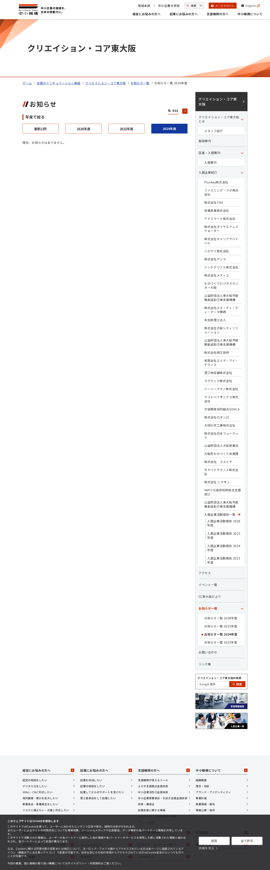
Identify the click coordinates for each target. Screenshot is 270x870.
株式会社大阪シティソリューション (221, 275)
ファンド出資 (146, 767)
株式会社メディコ (216, 220)
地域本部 (144, 5)
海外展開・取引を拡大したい (40, 743)
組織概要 (201, 725)
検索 (237, 629)
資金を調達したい (33, 767)
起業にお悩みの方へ (184, 13)
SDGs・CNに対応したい (37, 737)
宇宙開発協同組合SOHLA (221, 354)
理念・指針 (202, 731)
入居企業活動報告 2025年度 (223, 480)
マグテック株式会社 (218, 326)
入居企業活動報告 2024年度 (223, 493)
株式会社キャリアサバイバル (221, 186)
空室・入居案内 (209, 98)
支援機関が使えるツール (153, 725)
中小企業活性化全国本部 (153, 737)
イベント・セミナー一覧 (164, 790)
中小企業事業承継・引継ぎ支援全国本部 (163, 743)
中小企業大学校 (169, 5)
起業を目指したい (91, 725)
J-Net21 (164, 802)
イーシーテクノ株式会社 (221, 334)
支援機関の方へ (217, 13)
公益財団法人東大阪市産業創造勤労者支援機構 (221, 243)
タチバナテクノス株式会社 (221, 417)
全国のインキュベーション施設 (58, 28)
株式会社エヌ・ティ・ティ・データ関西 (221, 255)
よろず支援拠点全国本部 (153, 731)
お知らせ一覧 (140, 28)
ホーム (27, 28)
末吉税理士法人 (215, 265)
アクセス (205, 518)
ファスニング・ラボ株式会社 (221, 137)
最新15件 (40, 74)
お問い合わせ (208, 597)
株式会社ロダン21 (217, 362)
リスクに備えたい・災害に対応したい (45, 755)
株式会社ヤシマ (215, 204)
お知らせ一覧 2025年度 (220, 571)
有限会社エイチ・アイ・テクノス (221, 308)
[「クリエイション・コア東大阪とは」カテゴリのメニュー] (242, 64)
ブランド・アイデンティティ (213, 737)
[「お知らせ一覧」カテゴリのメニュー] (242, 553)
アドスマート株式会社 (219, 164)
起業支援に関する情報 (151, 755)
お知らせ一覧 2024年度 (220, 579)
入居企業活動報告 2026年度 (223, 468)
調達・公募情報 (48, 778)
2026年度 (83, 74)
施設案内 (205, 86)
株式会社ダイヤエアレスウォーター (221, 174)
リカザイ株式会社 (216, 196)
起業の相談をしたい (92, 731)
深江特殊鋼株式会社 (218, 318)
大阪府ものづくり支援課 (221, 399)
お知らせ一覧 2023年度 (220, 587)
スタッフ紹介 (213, 76)
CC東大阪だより (210, 542)
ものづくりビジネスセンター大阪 (221, 230)
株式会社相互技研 (216, 298)
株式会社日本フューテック (221, 380)
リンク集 (205, 609)
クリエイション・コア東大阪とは (219, 64)
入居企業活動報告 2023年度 (223, 505)
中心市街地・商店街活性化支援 (157, 761)
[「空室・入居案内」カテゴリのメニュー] (242, 98)
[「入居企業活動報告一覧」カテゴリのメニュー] (239, 460)
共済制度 (222, 778)
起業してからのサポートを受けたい (102, 737)
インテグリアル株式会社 (221, 212)
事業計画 (201, 743)
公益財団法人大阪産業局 (221, 391)
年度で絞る (35, 62)
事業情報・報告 (205, 749)
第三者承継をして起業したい (98, 743)
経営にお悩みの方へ (147, 13)
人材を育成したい (33, 761)
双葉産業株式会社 (216, 156)
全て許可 (247, 840)
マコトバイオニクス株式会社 (221, 344)
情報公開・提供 (205, 755)
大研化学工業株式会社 (219, 370)
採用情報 (48, 802)
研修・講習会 (146, 749)
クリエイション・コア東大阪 (105, 28)
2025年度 (126, 74)
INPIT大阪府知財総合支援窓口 (222, 437)
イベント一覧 (208, 530)
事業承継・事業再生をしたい (40, 749)
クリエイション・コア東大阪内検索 (219, 623)
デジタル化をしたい (34, 731)
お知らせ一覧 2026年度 (220, 563)
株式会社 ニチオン (217, 427)
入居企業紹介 (208, 117)
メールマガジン (106, 790)
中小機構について (250, 13)
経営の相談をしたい (34, 725)
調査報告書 (222, 790)
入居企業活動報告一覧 (219, 460)
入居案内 (210, 108)
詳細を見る (206, 848)
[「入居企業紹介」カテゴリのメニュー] (242, 117)
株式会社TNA (213, 148)
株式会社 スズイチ (218, 407)
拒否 (214, 840)
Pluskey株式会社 (216, 127)
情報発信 (106, 802)
